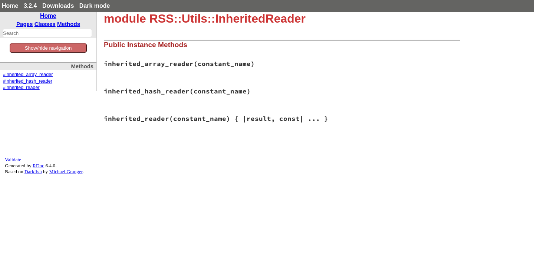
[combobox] (47, 33)
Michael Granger (66, 171)
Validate (13, 159)
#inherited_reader (21, 87)
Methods (68, 24)
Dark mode (94, 6)
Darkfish (33, 171)
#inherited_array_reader (28, 74)
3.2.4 (30, 6)
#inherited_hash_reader (27, 81)
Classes (45, 24)
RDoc (38, 165)
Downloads (58, 6)
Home (10, 6)
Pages (24, 24)
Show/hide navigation (48, 48)
